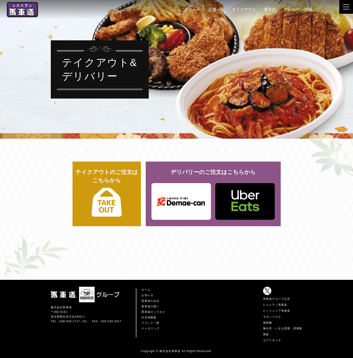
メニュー (192, 9)
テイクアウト (244, 9)
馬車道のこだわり (153, 312)
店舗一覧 (216, 9)
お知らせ (147, 295)
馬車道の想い (150, 306)
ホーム (146, 289)
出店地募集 (148, 317)
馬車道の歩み (150, 301)
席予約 (270, 9)
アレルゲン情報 (297, 9)
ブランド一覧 (150, 323)
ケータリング (150, 328)
